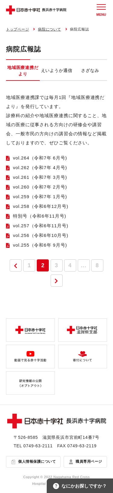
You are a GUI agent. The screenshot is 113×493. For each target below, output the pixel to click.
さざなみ (90, 70)
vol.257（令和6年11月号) (40, 225)
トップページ (17, 29)
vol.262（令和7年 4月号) (40, 167)
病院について (49, 29)
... (83, 265)
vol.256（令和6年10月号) (40, 235)
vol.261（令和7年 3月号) (40, 177)
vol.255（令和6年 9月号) (40, 245)
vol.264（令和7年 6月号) (40, 157)
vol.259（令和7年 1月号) (40, 196)
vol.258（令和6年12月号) (40, 206)
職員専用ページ (89, 461)
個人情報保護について (37, 461)
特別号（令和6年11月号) (39, 216)
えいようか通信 (56, 70)
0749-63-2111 (38, 445)
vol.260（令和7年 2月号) (40, 186)
